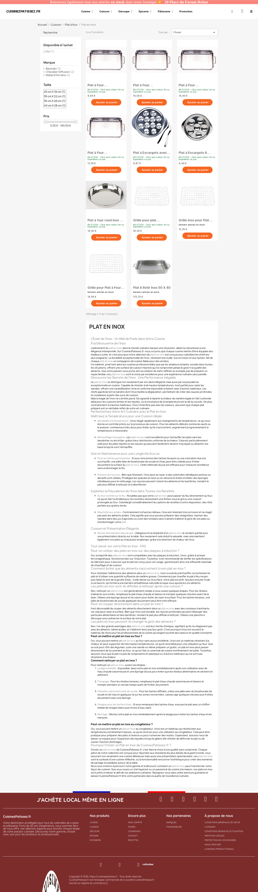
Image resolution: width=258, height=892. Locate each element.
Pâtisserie (165, 11)
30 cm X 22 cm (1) (55, 96)
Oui (50, 51)
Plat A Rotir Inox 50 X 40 (151, 288)
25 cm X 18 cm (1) (55, 92)
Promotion (185, 11)
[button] (242, 11)
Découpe (125, 11)
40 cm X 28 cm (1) (55, 105)
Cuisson (105, 11)
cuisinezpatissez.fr (23, 11)
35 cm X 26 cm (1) (55, 101)
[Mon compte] (232, 11)
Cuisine (87, 11)
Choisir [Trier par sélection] (194, 32)
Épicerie (145, 11)
